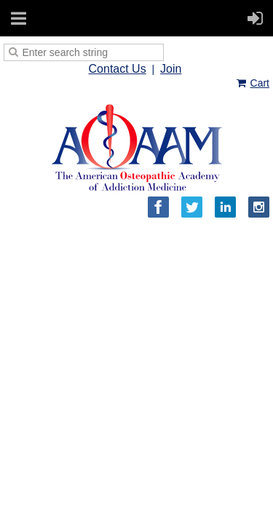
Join (170, 69)
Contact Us (117, 69)
